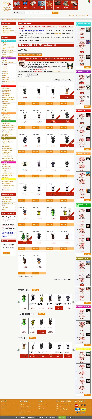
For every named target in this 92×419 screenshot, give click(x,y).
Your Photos (5, 207)
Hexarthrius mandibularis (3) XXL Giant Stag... (66, 180)
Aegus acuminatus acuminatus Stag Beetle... (25, 83)
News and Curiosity (6, 201)
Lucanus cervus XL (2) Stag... (50, 327)
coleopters (15, 19)
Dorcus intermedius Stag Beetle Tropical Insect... (38, 132)
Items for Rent (24, 409)
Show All (35, 290)
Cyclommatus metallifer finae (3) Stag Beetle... (52, 108)
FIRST (56, 80)
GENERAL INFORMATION (8, 213)
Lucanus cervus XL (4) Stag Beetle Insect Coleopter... (67, 229)
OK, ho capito (62, 417)
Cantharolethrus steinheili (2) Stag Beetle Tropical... (53, 83)
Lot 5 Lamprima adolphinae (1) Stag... (66, 205)
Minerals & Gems (17, 4)
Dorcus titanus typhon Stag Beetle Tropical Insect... (53, 156)
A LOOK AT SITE (6, 23)
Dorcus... (49, 351)
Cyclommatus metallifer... (32, 352)
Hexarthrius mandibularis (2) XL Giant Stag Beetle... (53, 180)
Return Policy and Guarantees (64, 404)
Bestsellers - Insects (82, 71)
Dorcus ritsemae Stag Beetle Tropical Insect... (24, 156)
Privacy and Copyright (62, 409)
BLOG (83, 15)
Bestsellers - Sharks (82, 153)
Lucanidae (22, 19)
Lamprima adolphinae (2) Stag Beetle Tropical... (53, 205)
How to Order (24, 404)
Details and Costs (43, 404)
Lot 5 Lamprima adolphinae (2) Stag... (24, 229)
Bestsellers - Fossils (82, 258)
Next (64, 80)
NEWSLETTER (5, 241)
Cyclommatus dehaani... (23, 352)
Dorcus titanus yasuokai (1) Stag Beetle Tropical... (67, 156)
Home (73, 15)
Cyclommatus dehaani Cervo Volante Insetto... (66, 83)
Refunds (59, 407)
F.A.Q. (4, 407)
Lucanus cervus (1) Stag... (32, 304)
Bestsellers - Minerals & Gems (83, 24)
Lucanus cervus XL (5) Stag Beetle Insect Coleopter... (25, 253)
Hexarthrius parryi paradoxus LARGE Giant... (25, 205)
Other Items (49, 4)
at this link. (56, 71)
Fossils (57, 4)
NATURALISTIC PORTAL (7, 194)
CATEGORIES (5, 37)
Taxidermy (66, 4)
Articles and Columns (7, 199)
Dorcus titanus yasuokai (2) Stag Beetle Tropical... (25, 180)
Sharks (41, 4)
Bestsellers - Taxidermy (82, 307)
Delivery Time (42, 409)
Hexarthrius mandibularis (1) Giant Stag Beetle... (38, 180)
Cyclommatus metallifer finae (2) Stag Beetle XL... (39, 108)
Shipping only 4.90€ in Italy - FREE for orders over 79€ (37, 45)
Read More (21, 103)
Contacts (5, 409)
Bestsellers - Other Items (81, 205)
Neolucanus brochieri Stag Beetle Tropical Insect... (39, 253)
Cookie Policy (60, 411)
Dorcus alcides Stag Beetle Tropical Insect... (66, 108)
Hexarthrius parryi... (49, 304)
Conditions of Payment (26, 407)
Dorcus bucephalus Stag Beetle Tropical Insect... (24, 132)
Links (3, 209)
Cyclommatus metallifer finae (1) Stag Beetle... (24, 108)
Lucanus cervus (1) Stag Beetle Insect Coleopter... (39, 229)
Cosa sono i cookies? (71, 417)
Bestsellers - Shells (81, 110)
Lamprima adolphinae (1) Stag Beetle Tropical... (39, 205)
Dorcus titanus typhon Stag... (67, 304)
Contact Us (78, 15)
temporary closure (24, 23)
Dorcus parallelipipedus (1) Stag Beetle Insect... (52, 132)
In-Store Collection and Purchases (28, 411)
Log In (69, 15)
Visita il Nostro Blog (7, 197)
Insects (25, 4)
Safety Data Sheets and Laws (7, 204)
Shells (33, 4)
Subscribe (6, 253)
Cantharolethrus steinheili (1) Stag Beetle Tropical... (39, 83)
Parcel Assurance (43, 407)
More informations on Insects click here (30, 55)
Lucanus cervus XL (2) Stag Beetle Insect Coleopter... (53, 229)
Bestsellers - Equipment (82, 349)
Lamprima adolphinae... (23, 304)
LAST (69, 80)
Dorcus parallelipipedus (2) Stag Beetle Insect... (66, 132)
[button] (19, 301)
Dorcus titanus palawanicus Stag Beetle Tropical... (39, 156)
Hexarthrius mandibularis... (58, 352)
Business (5, 404)
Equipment (74, 4)
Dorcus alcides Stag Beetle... (58, 304)
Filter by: (20, 74)
